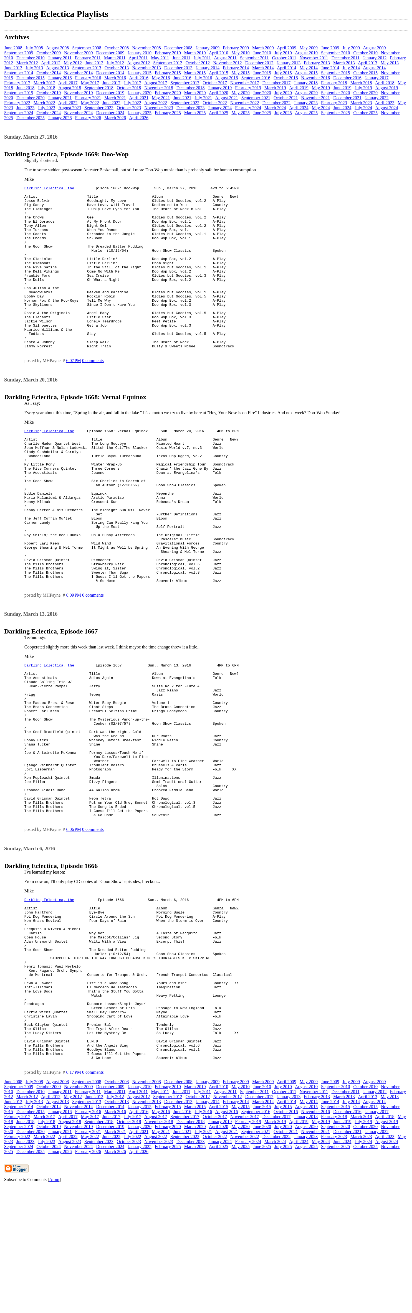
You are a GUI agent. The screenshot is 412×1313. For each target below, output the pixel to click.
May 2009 (309, 47)
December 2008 (178, 47)
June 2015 (262, 72)
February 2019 (248, 87)
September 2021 (255, 97)
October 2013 (117, 67)
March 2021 (115, 97)
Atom (54, 1306)
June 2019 (342, 87)
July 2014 (351, 67)
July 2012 (115, 62)
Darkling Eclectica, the (49, 188)
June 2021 (182, 97)
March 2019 (275, 87)
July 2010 (283, 52)
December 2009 (110, 52)
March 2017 (44, 82)
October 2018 (129, 87)
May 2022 (90, 102)
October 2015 (365, 72)
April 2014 (286, 67)
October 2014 (48, 72)
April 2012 (50, 62)
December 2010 (30, 57)
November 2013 (146, 67)
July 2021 (203, 97)
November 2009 (78, 52)
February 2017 (17, 82)
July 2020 (283, 92)
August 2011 (225, 57)
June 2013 (13, 67)
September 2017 (184, 82)
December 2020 (30, 97)
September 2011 (254, 57)
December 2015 (30, 77)
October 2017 (215, 82)
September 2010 (335, 52)
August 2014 (374, 67)
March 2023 (361, 102)
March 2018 (361, 82)
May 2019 (321, 87)
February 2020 (168, 92)
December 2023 (190, 107)
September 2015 (335, 72)
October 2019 (48, 92)
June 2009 (330, 47)
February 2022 (17, 102)
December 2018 (190, 87)
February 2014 (236, 67)
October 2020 (365, 92)
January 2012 (375, 57)
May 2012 (73, 62)
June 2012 (94, 62)
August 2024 (386, 107)
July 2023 (46, 107)
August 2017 (155, 82)
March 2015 (195, 72)
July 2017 (132, 82)
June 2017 (111, 82)
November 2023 (158, 107)
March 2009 (263, 47)
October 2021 (286, 97)
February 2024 (248, 107)
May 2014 (309, 67)
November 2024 (78, 112)
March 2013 (344, 62)
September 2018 (98, 87)
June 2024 (342, 107)
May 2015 (240, 72)
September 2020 (335, 92)
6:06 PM (73, 923)
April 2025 (218, 112)
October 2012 (198, 62)
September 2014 (18, 72)
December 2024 (110, 112)
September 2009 (18, 52)
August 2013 (57, 67)
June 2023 (25, 107)
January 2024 (220, 107)
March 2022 (44, 102)
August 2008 (57, 47)
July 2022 (132, 102)
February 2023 (334, 102)
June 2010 (262, 52)
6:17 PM (73, 1198)
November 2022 (244, 102)
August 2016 (226, 77)
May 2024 (321, 107)
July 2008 (34, 47)
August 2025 (306, 112)
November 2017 (244, 82)
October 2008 (117, 47)
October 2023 (129, 107)
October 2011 (284, 57)
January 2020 (139, 92)
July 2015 (283, 72)
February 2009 (236, 47)
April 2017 (68, 82)
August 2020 (306, 92)
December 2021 (347, 97)
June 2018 (25, 87)
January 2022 (377, 97)
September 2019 (18, 92)
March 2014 (263, 67)
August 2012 (138, 62)
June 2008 (13, 47)
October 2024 (48, 112)
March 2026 (115, 117)
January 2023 (306, 102)
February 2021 (88, 97)
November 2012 (227, 62)
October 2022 (215, 102)
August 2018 (69, 87)
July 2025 (283, 112)
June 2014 (330, 67)
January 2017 (377, 77)
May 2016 (161, 77)
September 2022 (184, 102)
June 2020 (262, 92)
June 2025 (262, 112)
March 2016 (115, 77)
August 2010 (306, 52)
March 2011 (114, 57)
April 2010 (218, 52)
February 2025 (168, 112)
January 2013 (289, 62)
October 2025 (365, 112)
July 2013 (34, 67)
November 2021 (315, 97)
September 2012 (167, 62)
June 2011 (181, 57)
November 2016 (315, 77)
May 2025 (240, 112)
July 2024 (363, 107)
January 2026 (60, 117)
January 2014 (208, 67)
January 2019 (220, 87)
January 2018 (306, 82)
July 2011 (202, 57)
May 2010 (240, 52)
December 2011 (346, 57)
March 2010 (195, 52)
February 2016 (88, 77)
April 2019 (299, 87)
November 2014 (78, 72)
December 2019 (110, 92)
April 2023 (385, 102)
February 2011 (88, 57)
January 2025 (139, 112)
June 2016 (182, 77)
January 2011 (60, 57)
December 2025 (30, 117)
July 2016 (203, 77)
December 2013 (178, 67)
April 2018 (385, 82)
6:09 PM (73, 658)
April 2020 (218, 92)
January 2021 (60, 97)
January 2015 (139, 72)
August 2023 (69, 107)
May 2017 (90, 82)
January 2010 (139, 52)
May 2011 (160, 57)
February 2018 (334, 82)
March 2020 (195, 92)
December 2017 (276, 82)
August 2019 (386, 87)
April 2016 (138, 77)
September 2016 (255, 77)
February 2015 (168, 72)
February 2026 (88, 117)
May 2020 (240, 92)
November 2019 (78, 92)
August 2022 (155, 102)
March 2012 (27, 62)
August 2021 (226, 97)
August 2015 (306, 72)
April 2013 (367, 62)
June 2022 (111, 102)
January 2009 (208, 47)
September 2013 (86, 67)
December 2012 (259, 62)
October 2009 (48, 52)
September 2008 (86, 47)
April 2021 (138, 97)
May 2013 (390, 62)
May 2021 (161, 97)
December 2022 (276, 102)
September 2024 (18, 112)
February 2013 (317, 62)
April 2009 (286, 47)
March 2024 (275, 107)
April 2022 (68, 102)
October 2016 (286, 77)
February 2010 (168, 52)
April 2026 (138, 117)
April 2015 (218, 72)
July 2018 (46, 87)
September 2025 (335, 112)
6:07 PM (73, 393)
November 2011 (314, 57)
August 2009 (374, 47)
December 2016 (347, 77)
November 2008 (146, 47)
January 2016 (60, 77)
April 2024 (299, 107)
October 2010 (365, 52)
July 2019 (363, 87)
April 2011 (138, 57)
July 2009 (351, 47)
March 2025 (195, 112)
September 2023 (98, 107)
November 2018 (158, 87)
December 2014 (110, 72)
